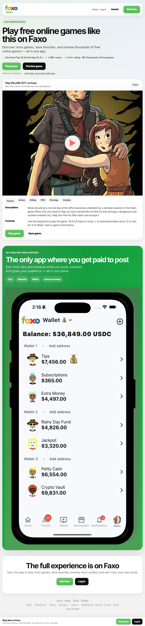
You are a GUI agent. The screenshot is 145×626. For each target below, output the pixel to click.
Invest (115, 9)
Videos (74, 605)
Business (63, 605)
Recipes (98, 605)
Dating (53, 605)
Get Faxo (132, 9)
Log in (103, 9)
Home (95, 9)
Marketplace (87, 605)
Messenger (40, 605)
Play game (12, 66)
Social (29, 605)
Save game (34, 233)
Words (116, 605)
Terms (76, 600)
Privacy (85, 600)
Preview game (34, 66)
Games (108, 605)
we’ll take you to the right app (39, 73)
